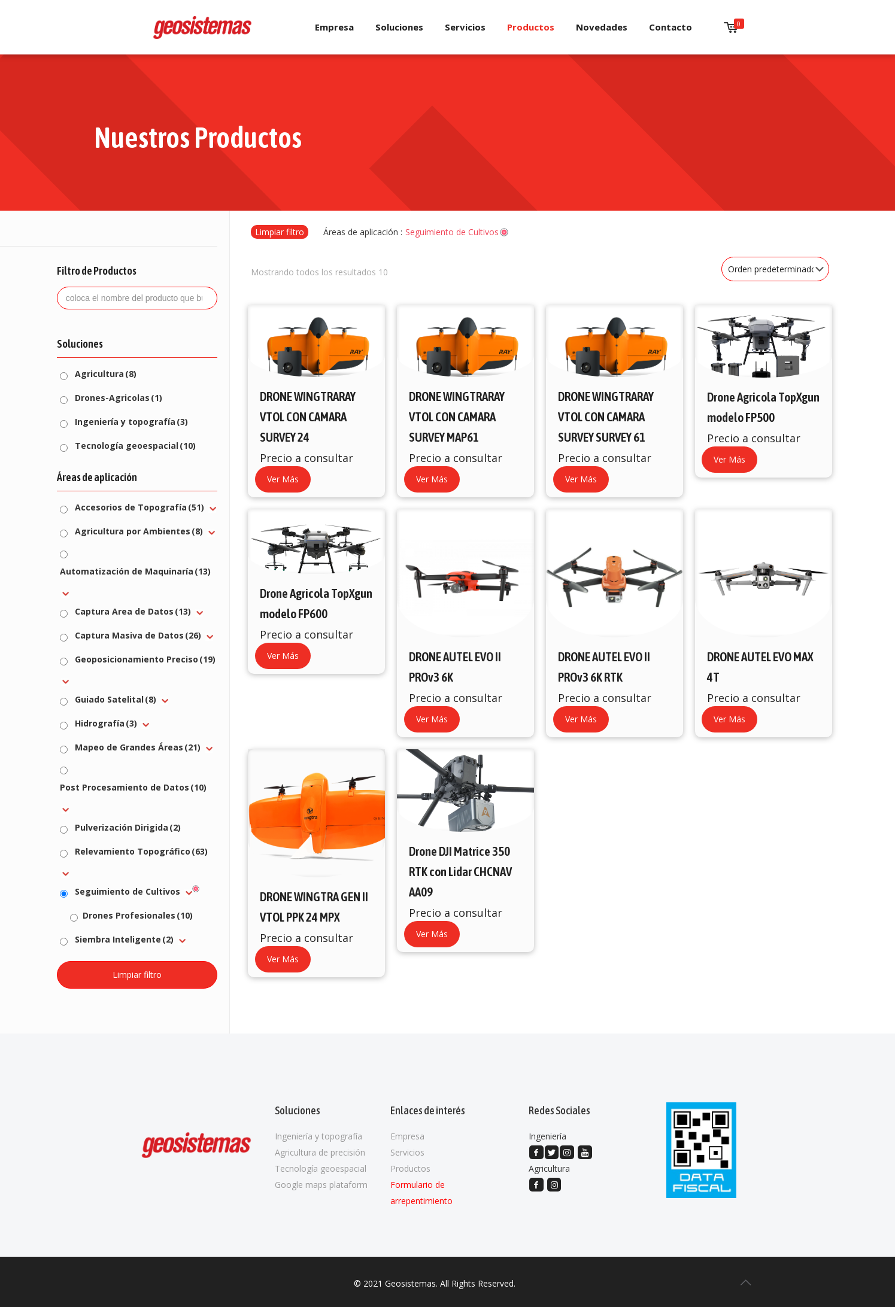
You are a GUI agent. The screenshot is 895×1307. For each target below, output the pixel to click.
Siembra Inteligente (124, 939)
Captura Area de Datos (133, 611)
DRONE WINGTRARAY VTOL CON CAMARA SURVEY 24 (308, 416)
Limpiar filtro (279, 232)
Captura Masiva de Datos (138, 635)
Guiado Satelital (115, 699)
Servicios (407, 1152)
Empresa (407, 1136)
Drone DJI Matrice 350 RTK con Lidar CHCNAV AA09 (460, 871)
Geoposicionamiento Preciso (145, 659)
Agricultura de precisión (320, 1152)
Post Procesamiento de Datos (133, 787)
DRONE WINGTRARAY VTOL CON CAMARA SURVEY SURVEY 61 (606, 416)
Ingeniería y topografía (131, 421)
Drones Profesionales (138, 915)
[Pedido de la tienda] (775, 269)
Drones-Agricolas (118, 397)
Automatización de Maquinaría (135, 571)
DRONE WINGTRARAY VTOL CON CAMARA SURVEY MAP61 (457, 416)
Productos (410, 1168)
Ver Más (283, 479)
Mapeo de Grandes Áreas (138, 747)
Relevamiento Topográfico (141, 851)
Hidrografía (106, 723)
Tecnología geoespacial (135, 445)
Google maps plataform (321, 1184)
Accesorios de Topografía (139, 507)
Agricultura (105, 373)
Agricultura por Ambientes (139, 531)
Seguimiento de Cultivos (127, 891)
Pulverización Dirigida (128, 827)
